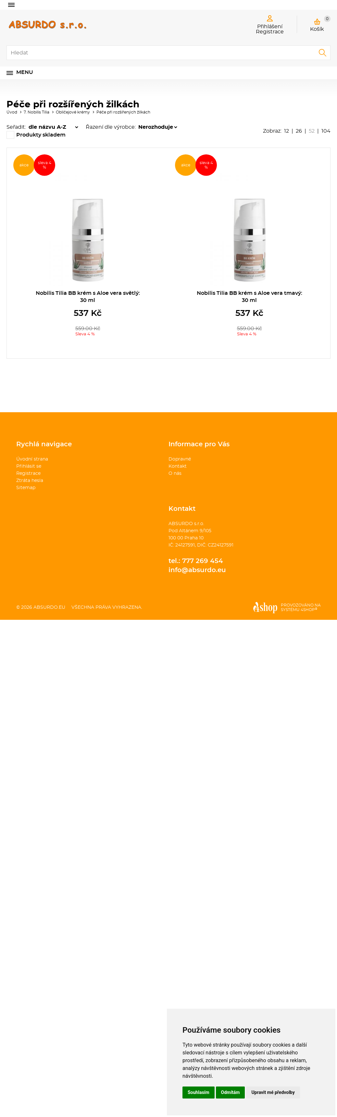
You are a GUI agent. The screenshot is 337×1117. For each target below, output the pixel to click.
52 (312, 131)
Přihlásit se (28, 466)
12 (286, 131)
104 (326, 131)
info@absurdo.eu (197, 570)
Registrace (28, 473)
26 (299, 131)
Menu (24, 72)
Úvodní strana (32, 459)
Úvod (11, 112)
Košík (320, 24)
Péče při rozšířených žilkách (123, 112)
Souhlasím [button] (198, 1092)
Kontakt (177, 466)
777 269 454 (202, 561)
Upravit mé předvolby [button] (272, 1092)
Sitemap (25, 488)
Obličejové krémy (73, 112)
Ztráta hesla (29, 480)
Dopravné (179, 459)
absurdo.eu (49, 607)
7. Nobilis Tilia (36, 112)
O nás (174, 473)
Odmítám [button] (230, 1092)
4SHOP (309, 610)
